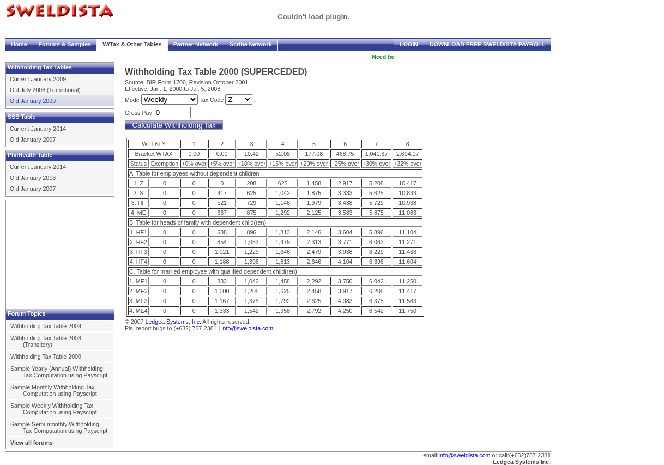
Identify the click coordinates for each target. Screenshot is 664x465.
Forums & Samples (65, 44)
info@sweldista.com (247, 328)
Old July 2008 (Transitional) (45, 90)
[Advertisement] (60, 254)
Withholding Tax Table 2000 (45, 356)
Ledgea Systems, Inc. (173, 321)
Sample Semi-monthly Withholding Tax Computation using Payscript (58, 427)
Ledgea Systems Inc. (522, 461)
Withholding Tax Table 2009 (45, 326)
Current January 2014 (38, 128)
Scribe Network (251, 44)
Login (409, 44)
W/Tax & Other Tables (132, 44)
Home (19, 44)
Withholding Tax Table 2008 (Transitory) (45, 341)
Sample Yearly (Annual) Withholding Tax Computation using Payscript (58, 371)
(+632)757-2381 (530, 455)
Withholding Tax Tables (40, 67)
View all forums (31, 442)
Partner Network (195, 44)
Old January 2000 (33, 101)
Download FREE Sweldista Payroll (487, 44)
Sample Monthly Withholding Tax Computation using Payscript (53, 390)
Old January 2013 (33, 177)
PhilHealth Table (30, 155)
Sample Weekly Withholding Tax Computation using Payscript (53, 408)
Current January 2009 (38, 79)
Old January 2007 (33, 139)
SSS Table (21, 116)
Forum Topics (27, 313)
